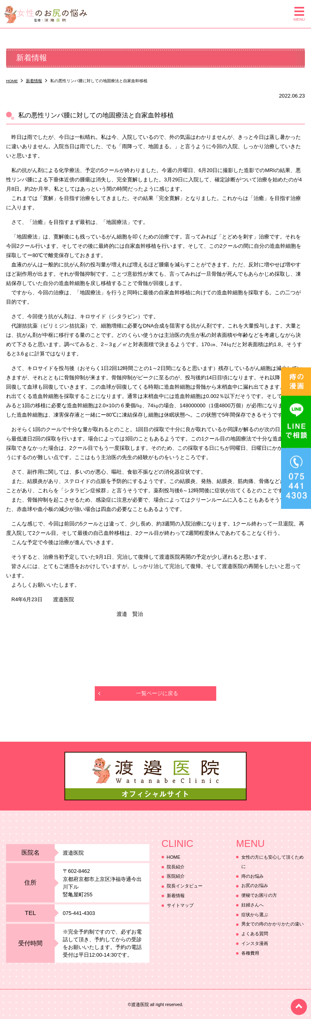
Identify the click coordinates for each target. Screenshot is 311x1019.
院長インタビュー (184, 886)
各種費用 (250, 953)
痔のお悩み (252, 876)
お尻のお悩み (254, 885)
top (299, 1007)
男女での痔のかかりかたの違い (272, 924)
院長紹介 (176, 866)
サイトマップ (180, 905)
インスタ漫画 (254, 943)
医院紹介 (176, 876)
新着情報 (176, 895)
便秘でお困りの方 (259, 895)
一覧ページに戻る (157, 693)
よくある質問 (254, 934)
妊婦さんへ (252, 904)
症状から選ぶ (254, 914)
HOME (174, 857)
